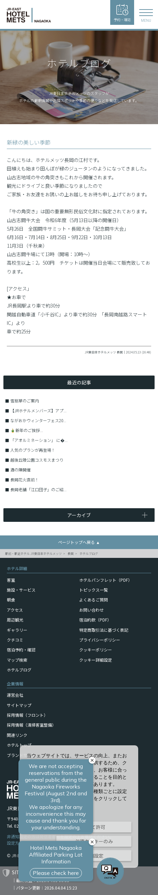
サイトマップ (19, 705)
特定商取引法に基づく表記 (103, 630)
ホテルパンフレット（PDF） (105, 580)
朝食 (11, 599)
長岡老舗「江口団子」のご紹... (38, 489)
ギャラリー (17, 630)
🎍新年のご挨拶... (26, 430)
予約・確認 (122, 13)
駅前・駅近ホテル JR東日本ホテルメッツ (33, 553)
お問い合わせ (91, 610)
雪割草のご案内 (24, 400)
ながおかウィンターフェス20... (38, 420)
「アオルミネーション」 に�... (39, 440)
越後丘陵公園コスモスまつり (36, 460)
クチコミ (15, 640)
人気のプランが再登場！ (32, 450)
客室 (11, 580)
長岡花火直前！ (24, 479)
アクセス (15, 610)
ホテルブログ (89, 553)
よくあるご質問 (93, 599)
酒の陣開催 (20, 470)
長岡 (71, 553)
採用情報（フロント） (27, 715)
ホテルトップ (19, 745)
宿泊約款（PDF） (95, 620)
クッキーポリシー (95, 649)
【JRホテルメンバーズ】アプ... (38, 410)
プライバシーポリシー (99, 640)
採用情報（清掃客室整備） (31, 725)
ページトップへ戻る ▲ (79, 542)
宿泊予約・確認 (21, 649)
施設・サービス (21, 590)
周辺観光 (15, 620)
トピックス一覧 (93, 590)
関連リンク (17, 735)
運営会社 (15, 695)
